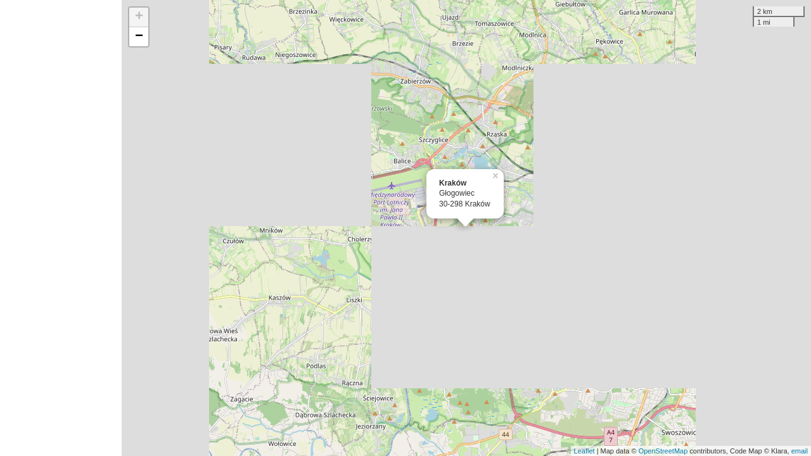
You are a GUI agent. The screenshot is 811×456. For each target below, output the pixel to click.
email (799, 451)
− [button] (139, 36)
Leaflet (584, 451)
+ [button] (139, 17)
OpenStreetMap (663, 451)
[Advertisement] (61, 228)
